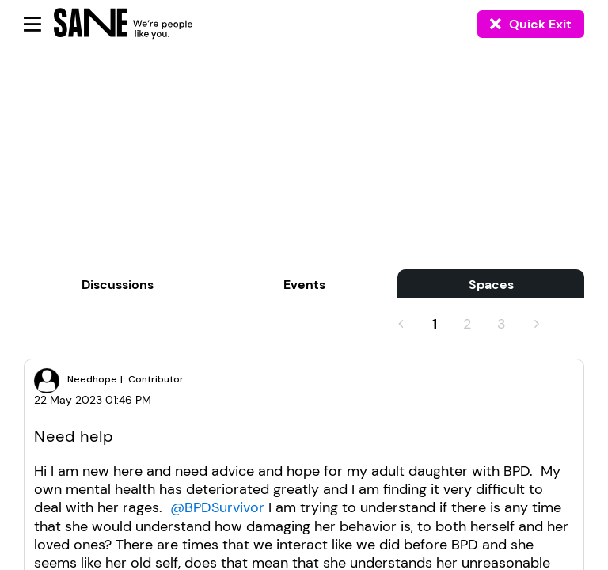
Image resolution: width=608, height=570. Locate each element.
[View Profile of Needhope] (92, 379)
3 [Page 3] (501, 323)
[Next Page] (535, 324)
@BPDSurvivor (217, 507)
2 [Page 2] (467, 323)
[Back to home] (105, 24)
